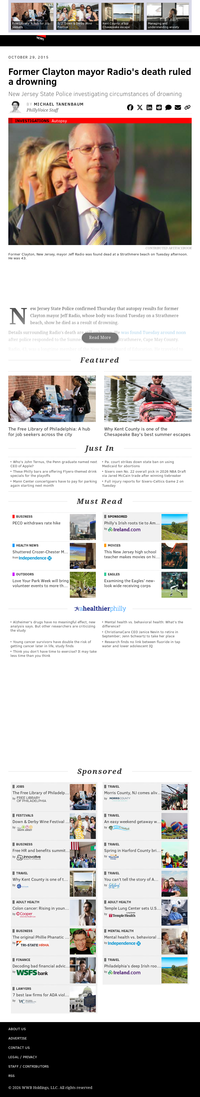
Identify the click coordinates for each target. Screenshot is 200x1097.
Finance (23, 959)
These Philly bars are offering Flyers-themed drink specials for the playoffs (53, 473)
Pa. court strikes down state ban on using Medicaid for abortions (138, 463)
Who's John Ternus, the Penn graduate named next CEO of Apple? (53, 463)
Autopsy (59, 120)
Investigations (32, 120)
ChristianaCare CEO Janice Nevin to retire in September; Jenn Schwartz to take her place (140, 633)
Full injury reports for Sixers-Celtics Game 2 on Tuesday (143, 483)
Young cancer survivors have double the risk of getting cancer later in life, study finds (50, 643)
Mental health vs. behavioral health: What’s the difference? (142, 623)
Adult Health (27, 902)
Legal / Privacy (22, 1056)
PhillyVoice (12, 40)
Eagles (114, 574)
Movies (114, 545)
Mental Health (121, 930)
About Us (17, 1028)
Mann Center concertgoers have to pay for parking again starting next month (53, 483)
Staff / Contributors (28, 1066)
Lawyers (23, 988)
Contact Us (19, 1047)
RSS (11, 1075)
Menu (192, 41)
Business (24, 516)
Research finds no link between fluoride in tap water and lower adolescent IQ (141, 643)
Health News (27, 545)
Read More (100, 337)
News (40, 38)
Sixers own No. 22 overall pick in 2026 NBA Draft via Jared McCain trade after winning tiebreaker (144, 473)
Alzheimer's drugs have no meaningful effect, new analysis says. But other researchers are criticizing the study (52, 626)
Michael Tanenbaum (59, 104)
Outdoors (25, 574)
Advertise (17, 1038)
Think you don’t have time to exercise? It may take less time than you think (53, 653)
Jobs (20, 786)
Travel (114, 786)
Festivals (24, 815)
